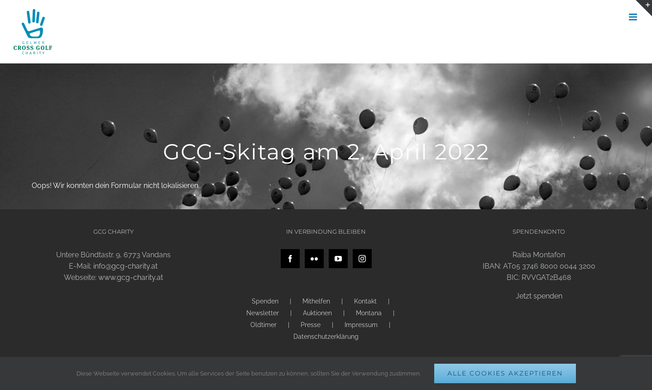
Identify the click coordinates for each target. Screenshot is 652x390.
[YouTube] (338, 258)
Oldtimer (263, 324)
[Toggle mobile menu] (633, 17)
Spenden (265, 301)
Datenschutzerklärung (326, 336)
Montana (369, 313)
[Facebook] (290, 258)
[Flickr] (314, 258)
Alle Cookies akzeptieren (505, 373)
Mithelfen (316, 301)
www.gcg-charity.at (130, 277)
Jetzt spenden (539, 296)
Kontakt (365, 301)
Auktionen (317, 313)
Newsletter (262, 313)
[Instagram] (362, 258)
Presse (311, 324)
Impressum (361, 324)
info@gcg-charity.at (125, 266)
